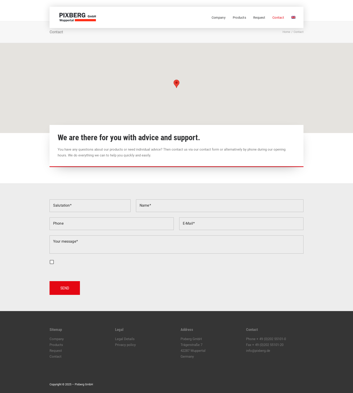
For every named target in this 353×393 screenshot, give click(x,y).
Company (219, 17)
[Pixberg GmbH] (76, 17)
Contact (278, 17)
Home (286, 32)
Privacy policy (125, 345)
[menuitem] (220, 17)
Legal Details (125, 339)
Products (239, 17)
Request (259, 17)
